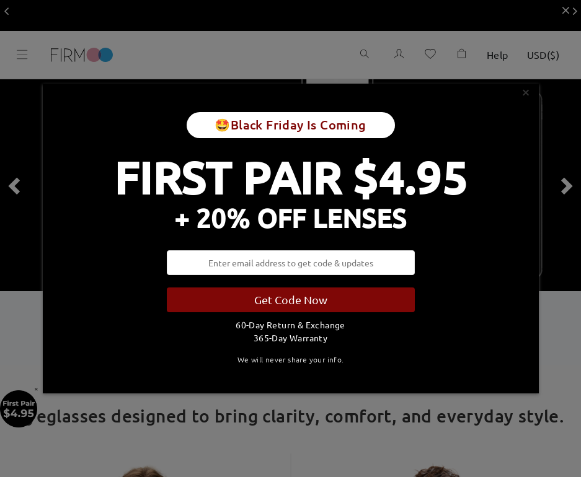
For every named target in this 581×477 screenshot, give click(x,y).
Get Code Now (290, 299)
